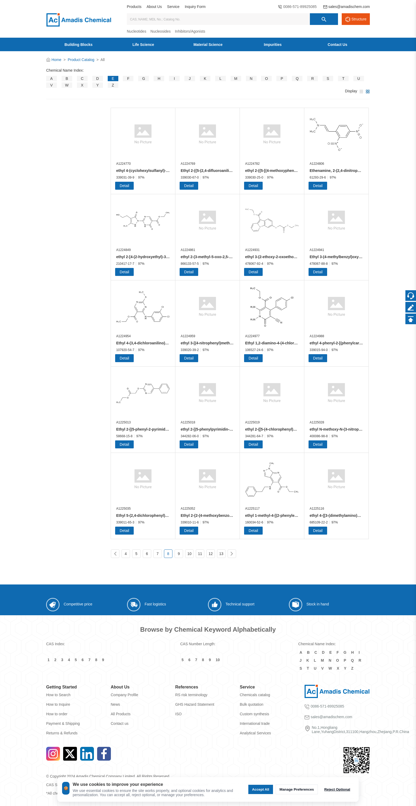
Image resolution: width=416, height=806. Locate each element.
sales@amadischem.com (349, 7)
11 (200, 554)
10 (189, 554)
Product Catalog (81, 60)
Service (173, 7)
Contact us (119, 723)
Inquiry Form (195, 7)
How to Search (58, 695)
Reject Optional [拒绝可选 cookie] (337, 789)
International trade (255, 723)
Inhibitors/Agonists (190, 31)
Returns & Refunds (61, 733)
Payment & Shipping (63, 723)
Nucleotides (136, 31)
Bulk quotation (251, 704)
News (115, 704)
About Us (154, 7)
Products (134, 7)
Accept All (260, 789)
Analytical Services (255, 733)
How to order (56, 714)
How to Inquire (58, 704)
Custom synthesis (254, 714)
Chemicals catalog (255, 695)
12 (211, 554)
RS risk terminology (191, 695)
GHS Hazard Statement (194, 704)
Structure (359, 19)
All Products (121, 714)
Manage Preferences (297, 789)
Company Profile (124, 695)
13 (221, 554)
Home (56, 60)
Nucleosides (160, 31)
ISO (178, 714)
